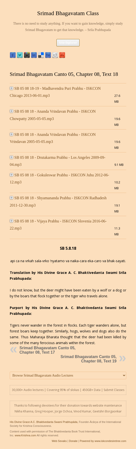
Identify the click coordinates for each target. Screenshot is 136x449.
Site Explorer (68, 42)
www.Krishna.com (25, 435)
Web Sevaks (59, 440)
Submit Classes (114, 390)
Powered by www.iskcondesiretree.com (103, 440)
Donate (73, 440)
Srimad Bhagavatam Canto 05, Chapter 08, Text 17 (47, 350)
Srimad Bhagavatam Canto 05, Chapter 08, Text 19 (89, 359)
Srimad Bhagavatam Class (68, 13)
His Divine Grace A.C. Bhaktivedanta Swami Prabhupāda (43, 421)
